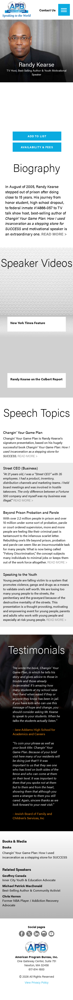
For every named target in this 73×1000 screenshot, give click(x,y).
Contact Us (47, 10)
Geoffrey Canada (14, 875)
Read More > (54, 234)
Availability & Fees (37, 147)
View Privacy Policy (36, 982)
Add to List (37, 136)
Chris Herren (11, 896)
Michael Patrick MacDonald (22, 886)
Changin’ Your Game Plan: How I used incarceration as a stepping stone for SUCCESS (34, 854)
